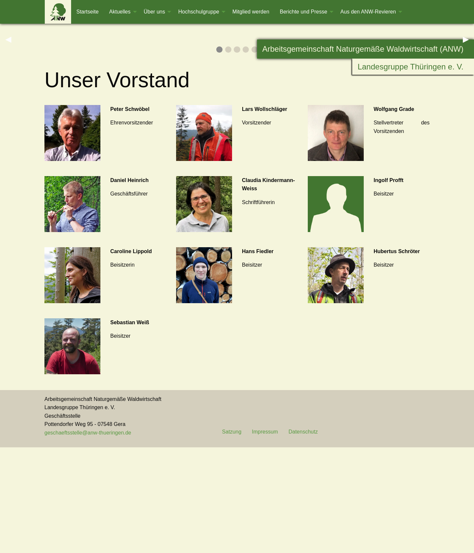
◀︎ (10, 92)
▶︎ (468, 92)
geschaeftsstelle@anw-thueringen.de (87, 538)
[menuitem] (58, 12)
